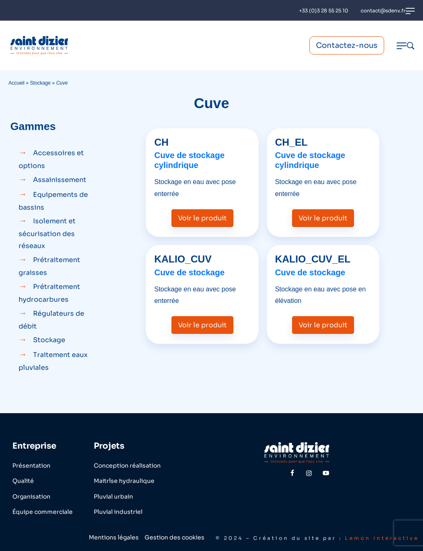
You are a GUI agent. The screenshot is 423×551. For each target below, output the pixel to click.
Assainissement (59, 179)
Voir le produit (202, 218)
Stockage (40, 83)
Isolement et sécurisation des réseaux (47, 233)
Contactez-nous (347, 45)
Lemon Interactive (382, 538)
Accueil (16, 83)
